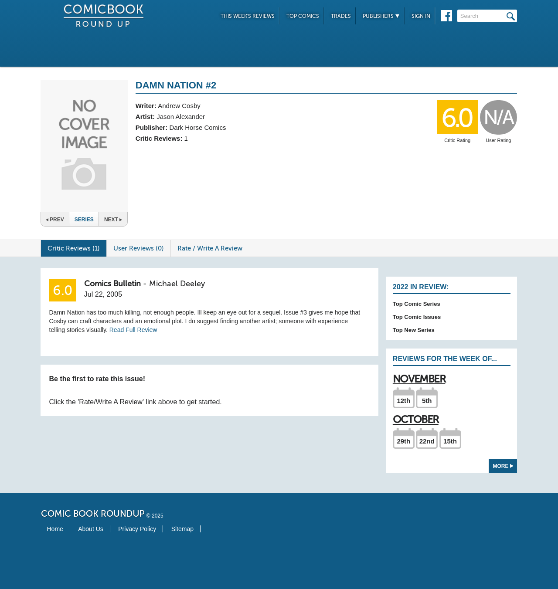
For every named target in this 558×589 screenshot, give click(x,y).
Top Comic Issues (417, 317)
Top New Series (414, 330)
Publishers (381, 16)
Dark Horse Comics (197, 127)
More (503, 466)
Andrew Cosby (179, 105)
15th (450, 441)
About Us (90, 528)
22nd (427, 441)
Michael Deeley (177, 283)
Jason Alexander (181, 116)
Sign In (421, 16)
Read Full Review (133, 329)
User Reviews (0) (138, 248)
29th (403, 441)
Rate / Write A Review (209, 248)
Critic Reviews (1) (74, 248)
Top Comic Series (416, 304)
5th (427, 400)
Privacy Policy (137, 528)
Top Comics (302, 16)
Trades (341, 16)
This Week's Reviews (248, 16)
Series (84, 220)
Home (55, 528)
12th (403, 400)
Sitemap (182, 528)
